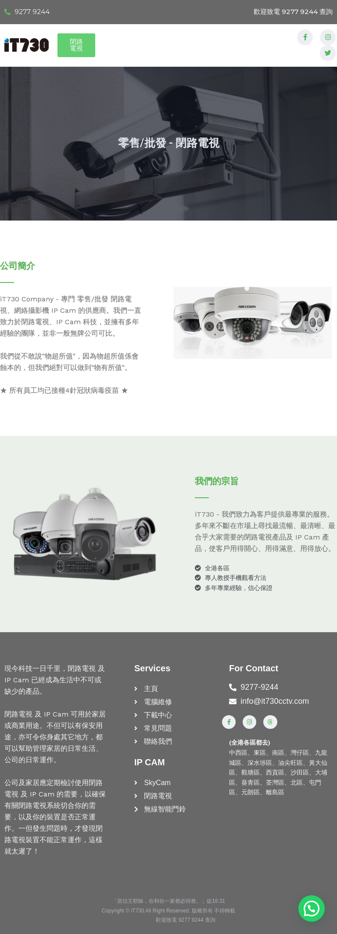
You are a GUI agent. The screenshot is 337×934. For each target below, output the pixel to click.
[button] (312, 910)
